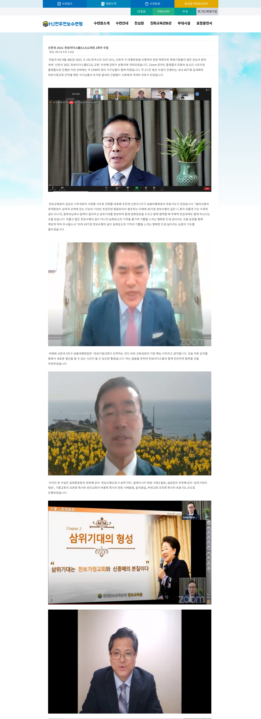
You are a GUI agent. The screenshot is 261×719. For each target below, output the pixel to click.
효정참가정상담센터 (196, 3)
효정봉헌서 (204, 23)
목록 (207, 660)
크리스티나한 (199, 706)
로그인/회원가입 (207, 11)
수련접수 (64, 4)
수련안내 (122, 23)
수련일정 (152, 4)
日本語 (141, 11)
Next (217, 706)
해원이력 (108, 4)
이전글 (63, 660)
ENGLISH (163, 11)
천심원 (139, 23)
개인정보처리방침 (156, 706)
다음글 (52, 660)
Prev (182, 706)
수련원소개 (102, 23)
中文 (185, 11)
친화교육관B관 (160, 23)
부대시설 (184, 23)
